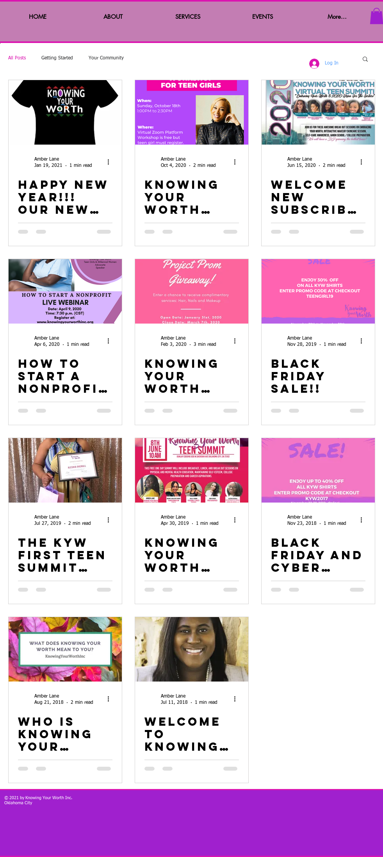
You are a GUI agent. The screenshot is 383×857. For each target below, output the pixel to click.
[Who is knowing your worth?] (65, 649)
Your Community (106, 58)
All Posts (17, 58)
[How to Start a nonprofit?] (65, 291)
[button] (365, 59)
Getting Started (57, 58)
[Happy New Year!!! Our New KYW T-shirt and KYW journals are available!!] (65, 112)
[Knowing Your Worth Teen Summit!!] (191, 470)
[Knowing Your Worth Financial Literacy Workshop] (191, 112)
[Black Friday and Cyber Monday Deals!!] (318, 470)
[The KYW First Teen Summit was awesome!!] (65, 470)
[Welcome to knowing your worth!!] (191, 649)
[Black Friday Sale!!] (318, 291)
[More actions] (111, 162)
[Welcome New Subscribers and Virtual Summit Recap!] (318, 112)
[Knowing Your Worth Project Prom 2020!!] (191, 291)
